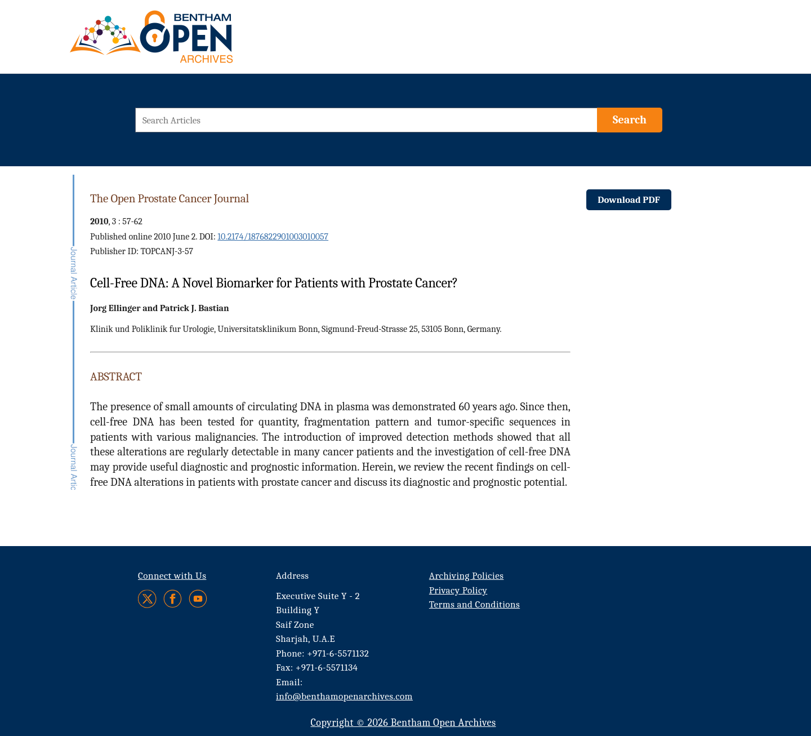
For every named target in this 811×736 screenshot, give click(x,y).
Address (292, 575)
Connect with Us (172, 575)
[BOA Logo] (184, 41)
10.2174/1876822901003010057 (272, 237)
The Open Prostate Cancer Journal (169, 198)
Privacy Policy (458, 590)
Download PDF (629, 199)
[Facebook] (172, 599)
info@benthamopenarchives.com (344, 696)
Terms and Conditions (474, 604)
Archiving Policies (466, 575)
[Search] (629, 120)
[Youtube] (198, 599)
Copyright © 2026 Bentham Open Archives (403, 723)
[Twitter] (148, 599)
